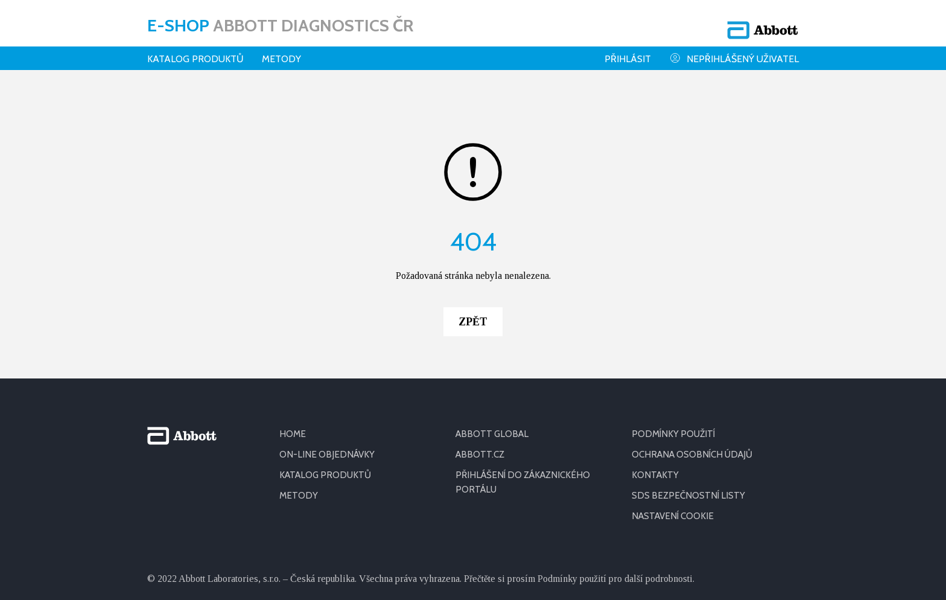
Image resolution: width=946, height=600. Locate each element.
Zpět (473, 242)
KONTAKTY (656, 395)
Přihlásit (628, 51)
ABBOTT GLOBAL (494, 354)
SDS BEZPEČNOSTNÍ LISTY (690, 415)
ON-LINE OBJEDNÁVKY (328, 374)
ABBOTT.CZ (481, 374)
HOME (292, 354)
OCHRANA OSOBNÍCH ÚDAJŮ (696, 374)
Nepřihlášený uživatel (734, 50)
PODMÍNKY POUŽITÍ (675, 354)
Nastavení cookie (675, 436)
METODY (299, 415)
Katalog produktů (195, 51)
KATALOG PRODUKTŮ (327, 395)
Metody (281, 51)
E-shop (280, 21)
